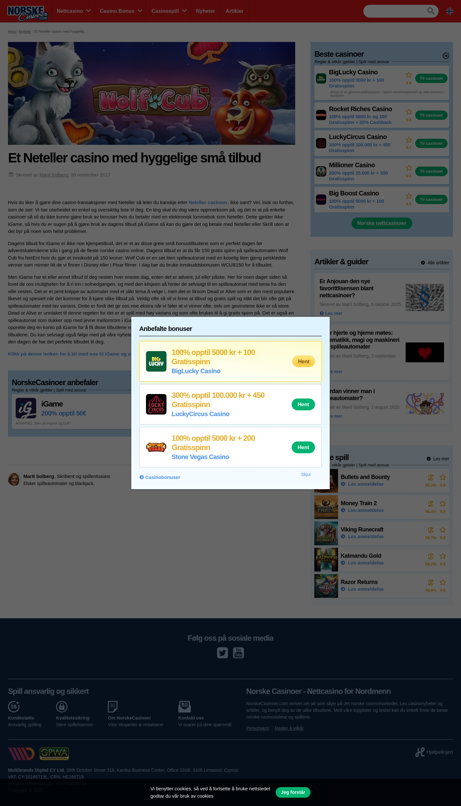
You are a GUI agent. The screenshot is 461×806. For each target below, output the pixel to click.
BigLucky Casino (196, 370)
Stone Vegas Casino (200, 456)
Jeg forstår (293, 792)
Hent (304, 361)
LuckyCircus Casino (201, 413)
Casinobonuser (162, 477)
